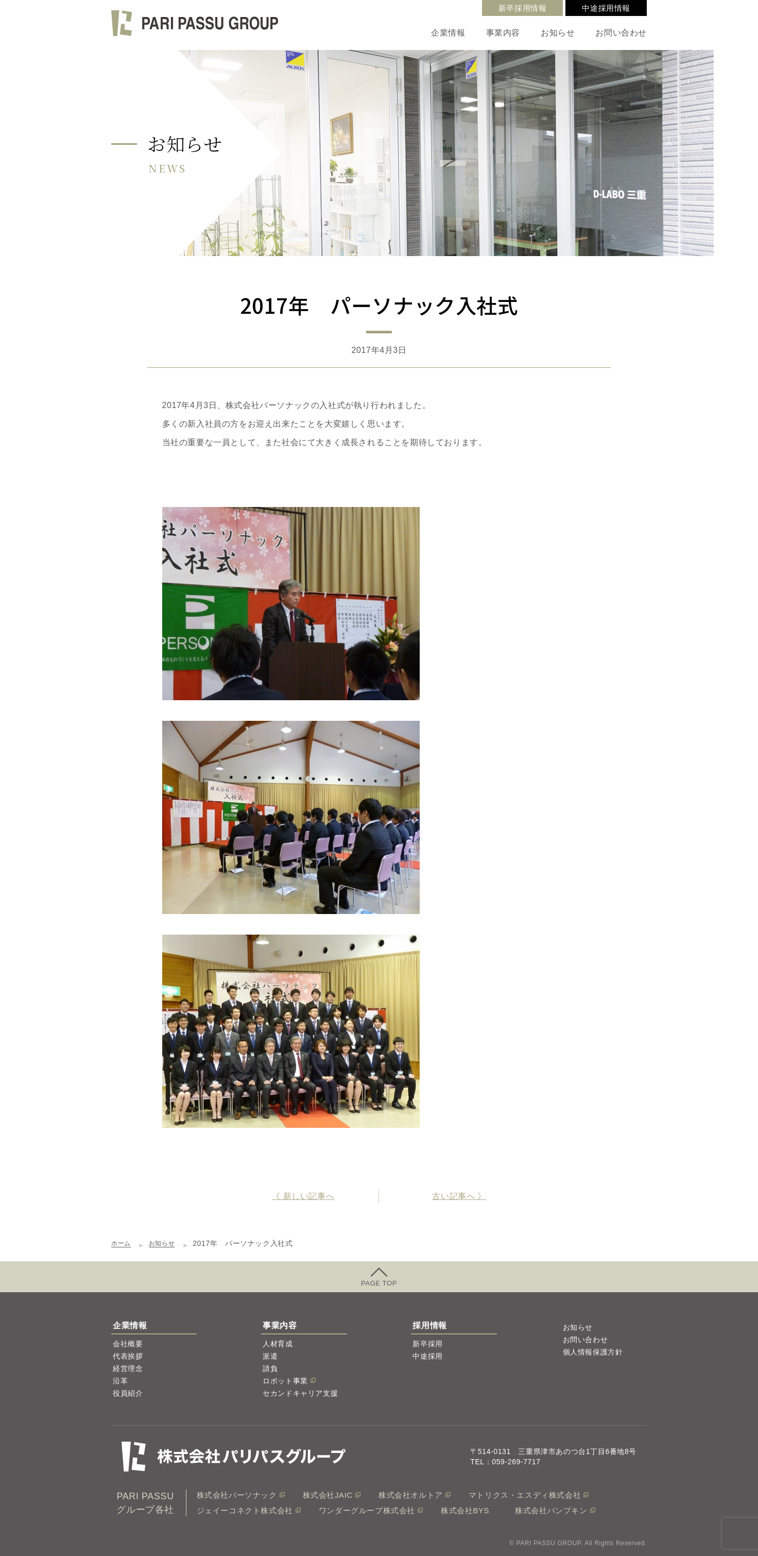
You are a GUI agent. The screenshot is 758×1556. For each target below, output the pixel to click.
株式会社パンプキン (551, 1510)
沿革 (120, 1381)
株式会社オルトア (410, 1495)
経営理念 (128, 1368)
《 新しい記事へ (303, 1196)
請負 (270, 1368)
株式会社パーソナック (237, 1495)
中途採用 (427, 1356)
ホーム (122, 1243)
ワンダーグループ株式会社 (367, 1510)
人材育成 (277, 1344)
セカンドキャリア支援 (300, 1393)
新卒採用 (427, 1344)
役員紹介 (128, 1393)
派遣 (270, 1356)
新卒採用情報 (522, 8)
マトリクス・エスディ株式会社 (525, 1495)
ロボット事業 (285, 1381)
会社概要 (128, 1344)
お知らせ (558, 32)
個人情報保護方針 (593, 1352)
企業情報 (448, 32)
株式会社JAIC (328, 1495)
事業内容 (503, 32)
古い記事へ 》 (459, 1196)
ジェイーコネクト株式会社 (245, 1510)
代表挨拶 (128, 1356)
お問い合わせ (621, 32)
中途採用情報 (606, 8)
